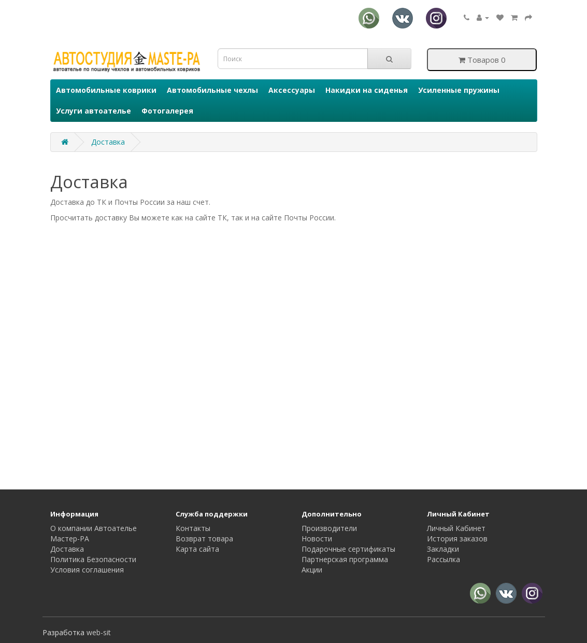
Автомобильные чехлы (212, 90)
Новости (317, 538)
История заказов (457, 538)
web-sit (99, 632)
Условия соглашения (87, 570)
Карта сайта (197, 549)
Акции (312, 570)
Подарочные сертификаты (348, 549)
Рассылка (443, 559)
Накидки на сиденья (366, 90)
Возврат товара (204, 538)
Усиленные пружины (458, 90)
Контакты (193, 528)
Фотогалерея (167, 111)
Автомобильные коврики (106, 90)
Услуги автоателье (93, 111)
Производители (329, 528)
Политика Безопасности (93, 559)
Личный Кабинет (456, 528)
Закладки (443, 549)
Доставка (108, 142)
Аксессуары (291, 90)
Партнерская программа (345, 559)
